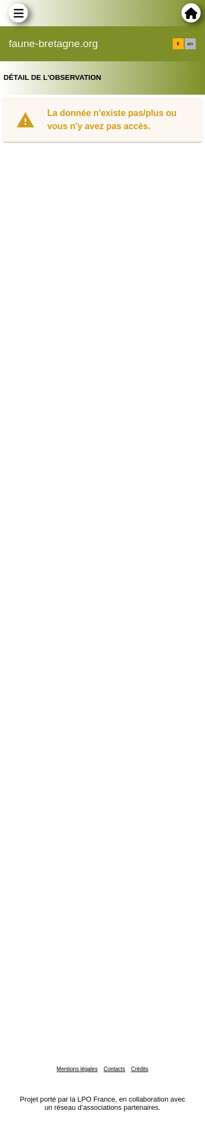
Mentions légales (77, 1069)
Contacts (114, 1069)
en (190, 44)
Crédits (140, 1069)
